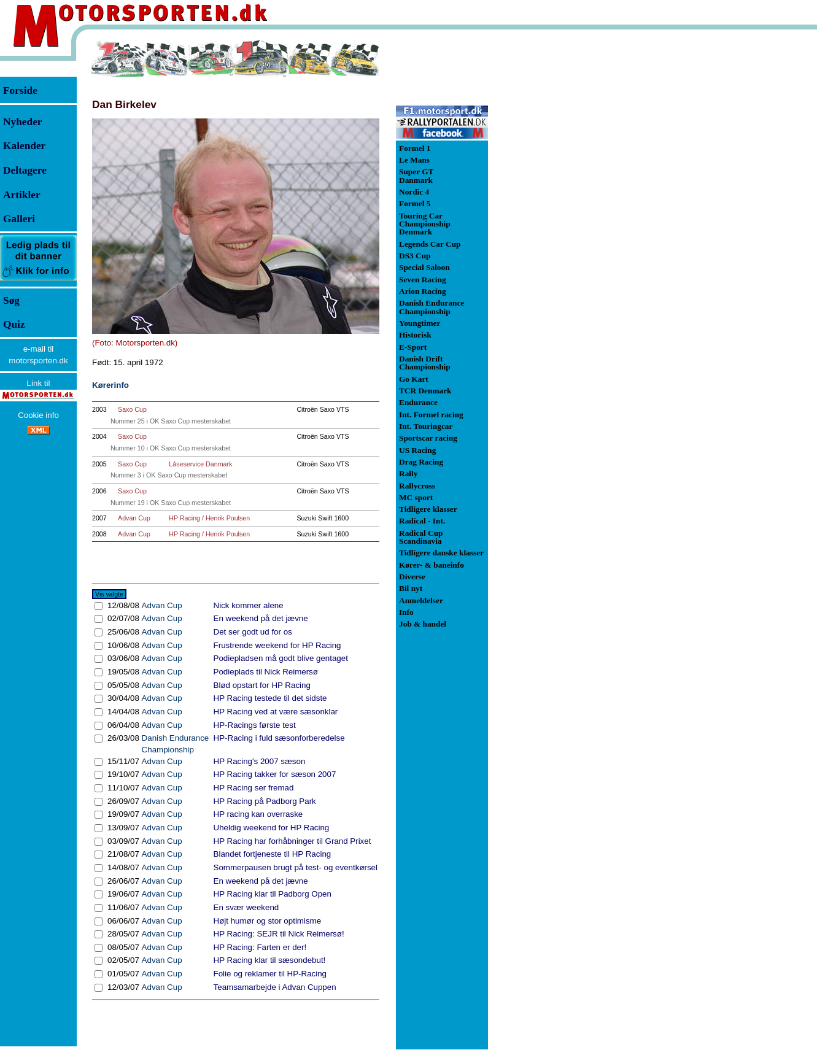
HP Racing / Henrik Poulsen (209, 518)
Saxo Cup (132, 409)
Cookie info (38, 415)
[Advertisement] (552, 223)
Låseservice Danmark (200, 464)
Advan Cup (134, 518)
